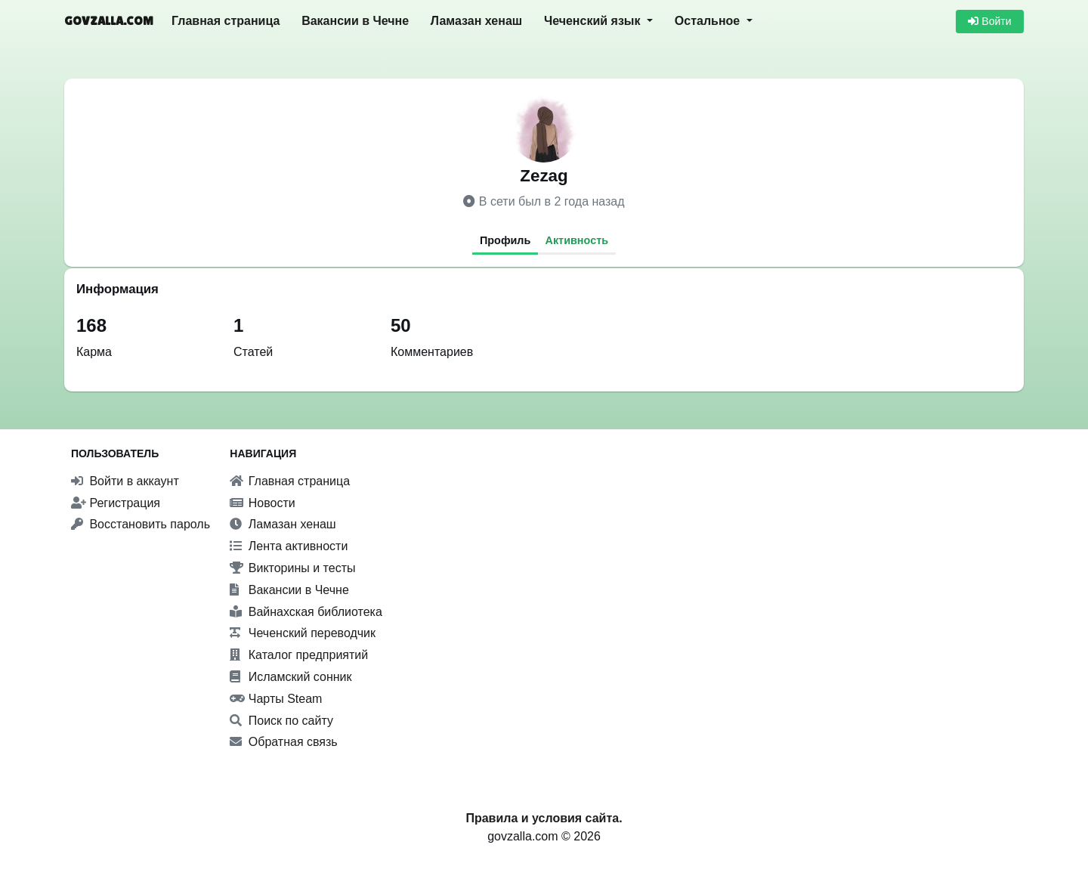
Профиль (505, 240)
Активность (577, 240)
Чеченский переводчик (303, 633)
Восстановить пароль (140, 524)
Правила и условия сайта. (543, 818)
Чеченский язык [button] (594, 20)
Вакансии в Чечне (355, 20)
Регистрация (115, 503)
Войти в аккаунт (125, 481)
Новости (262, 503)
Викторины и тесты (292, 568)
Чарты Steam (276, 698)
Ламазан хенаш (476, 20)
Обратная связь (283, 741)
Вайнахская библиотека (306, 611)
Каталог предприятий (299, 654)
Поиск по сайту (281, 720)
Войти (989, 21)
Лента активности (289, 546)
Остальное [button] (709, 20)
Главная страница (226, 20)
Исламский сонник (290, 676)
